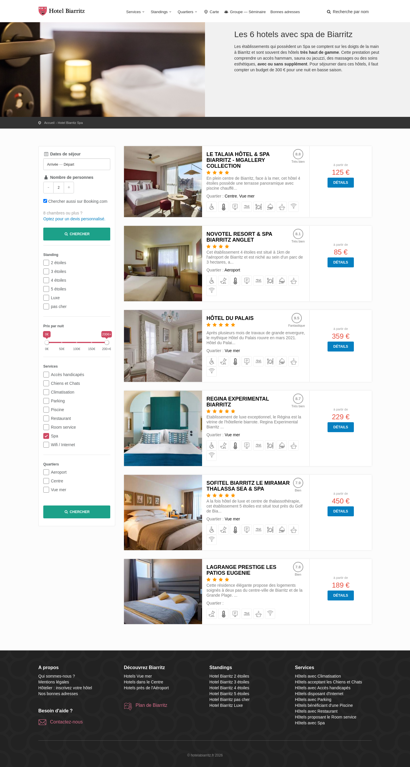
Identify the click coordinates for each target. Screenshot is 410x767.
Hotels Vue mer (138, 676)
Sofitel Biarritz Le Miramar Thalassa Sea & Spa (248, 486)
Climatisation (62, 392)
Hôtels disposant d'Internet (319, 693)
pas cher (59, 306)
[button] (347, 11)
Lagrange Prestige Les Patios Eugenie (241, 570)
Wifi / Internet (63, 444)
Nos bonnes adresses (58, 693)
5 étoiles (58, 289)
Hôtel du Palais (230, 318)
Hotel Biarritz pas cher (229, 699)
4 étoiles (58, 280)
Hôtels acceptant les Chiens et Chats (328, 682)
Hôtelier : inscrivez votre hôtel (65, 687)
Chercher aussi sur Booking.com (77, 201)
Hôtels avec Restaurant (316, 711)
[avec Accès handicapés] (212, 207)
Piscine (57, 409)
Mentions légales (53, 682)
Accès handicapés (67, 374)
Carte (211, 12)
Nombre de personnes (68, 177)
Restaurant (61, 418)
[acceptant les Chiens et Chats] (223, 281)
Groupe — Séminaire (245, 12)
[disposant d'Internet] (294, 207)
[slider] (47, 342)
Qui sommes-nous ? (56, 676)
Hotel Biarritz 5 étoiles (229, 693)
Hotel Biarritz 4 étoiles (229, 687)
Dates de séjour (62, 154)
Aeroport (59, 472)
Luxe (55, 297)
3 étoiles (58, 271)
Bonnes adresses (285, 12)
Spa (54, 436)
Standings (162, 12)
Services (136, 12)
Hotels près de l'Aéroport (146, 687)
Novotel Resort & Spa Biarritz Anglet (239, 237)
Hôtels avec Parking (313, 699)
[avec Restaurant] (259, 207)
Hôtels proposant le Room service (325, 717)
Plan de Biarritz (152, 705)
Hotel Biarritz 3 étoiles (229, 682)
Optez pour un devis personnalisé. (74, 219)
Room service (63, 427)
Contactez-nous (66, 721)
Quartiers (188, 12)
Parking (58, 401)
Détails (340, 183)
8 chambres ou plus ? (62, 213)
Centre (57, 481)
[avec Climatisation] (223, 207)
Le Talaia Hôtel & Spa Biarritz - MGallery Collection (238, 160)
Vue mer (58, 489)
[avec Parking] (235, 207)
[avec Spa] (282, 207)
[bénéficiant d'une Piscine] (247, 207)
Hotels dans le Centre (143, 682)
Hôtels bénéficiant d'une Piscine (324, 705)
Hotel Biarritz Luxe (226, 705)
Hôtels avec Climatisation (318, 676)
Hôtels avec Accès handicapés (323, 687)
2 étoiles (58, 262)
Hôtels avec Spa (310, 723)
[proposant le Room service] (270, 207)
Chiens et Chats (65, 383)
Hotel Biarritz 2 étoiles (229, 676)
